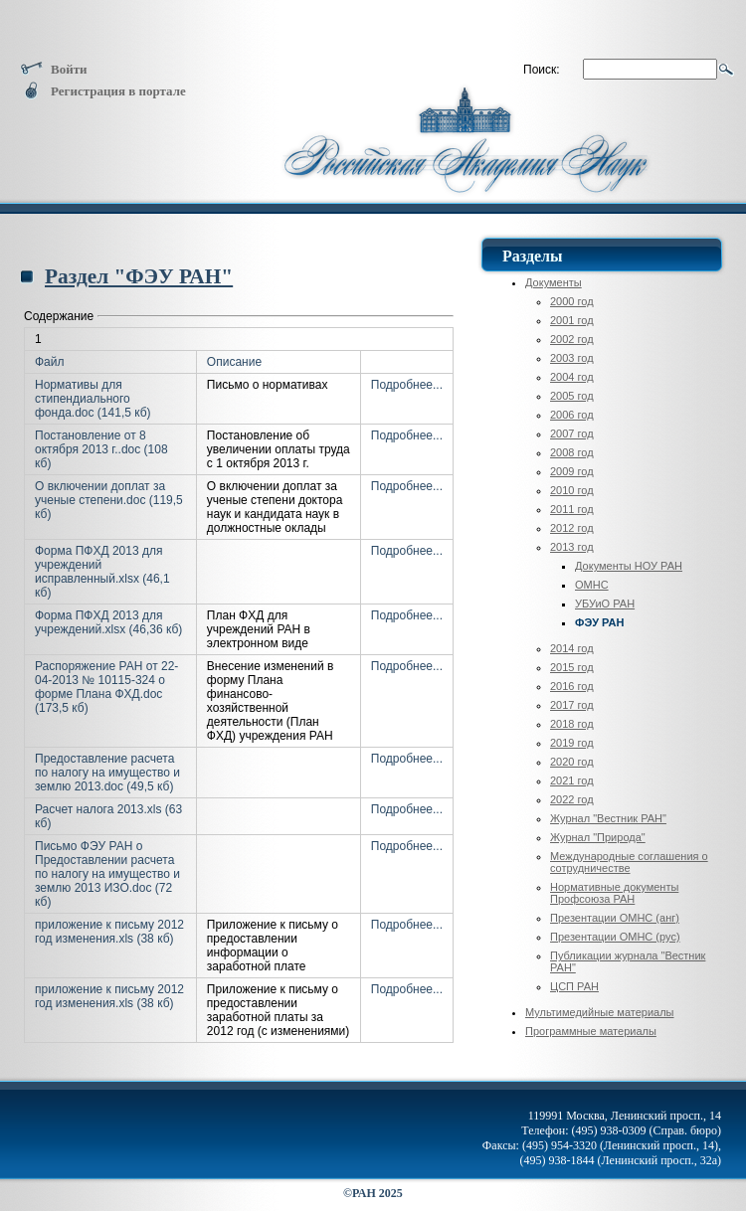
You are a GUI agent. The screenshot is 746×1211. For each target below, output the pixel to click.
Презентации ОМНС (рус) (615, 937)
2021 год (572, 780)
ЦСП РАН (574, 986)
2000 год (572, 301)
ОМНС (592, 585)
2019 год (572, 743)
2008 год (572, 452)
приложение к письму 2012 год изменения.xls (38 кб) (109, 932)
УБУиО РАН (605, 603)
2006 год (572, 415)
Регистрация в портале (103, 91)
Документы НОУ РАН (628, 566)
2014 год (572, 648)
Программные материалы (590, 1031)
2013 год (572, 547)
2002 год (572, 339)
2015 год (572, 667)
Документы (553, 282)
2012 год (572, 528)
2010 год (572, 490)
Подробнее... (407, 385)
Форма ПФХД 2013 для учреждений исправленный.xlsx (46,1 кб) (102, 572)
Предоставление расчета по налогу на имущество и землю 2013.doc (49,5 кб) (107, 772)
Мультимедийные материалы (599, 1012)
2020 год (572, 762)
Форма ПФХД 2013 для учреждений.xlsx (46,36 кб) (108, 622)
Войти (54, 69)
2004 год (572, 377)
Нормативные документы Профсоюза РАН (614, 893)
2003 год (572, 358)
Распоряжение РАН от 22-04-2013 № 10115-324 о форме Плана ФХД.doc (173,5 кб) (106, 687)
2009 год (572, 471)
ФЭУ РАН (599, 622)
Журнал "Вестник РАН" (608, 818)
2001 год (572, 320)
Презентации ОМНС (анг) (614, 918)
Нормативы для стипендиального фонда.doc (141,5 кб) (93, 399)
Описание (234, 362)
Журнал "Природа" (598, 837)
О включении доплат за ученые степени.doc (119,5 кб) (109, 500)
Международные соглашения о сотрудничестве (629, 862)
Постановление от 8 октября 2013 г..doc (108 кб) (101, 449)
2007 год (572, 433)
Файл (50, 362)
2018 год (572, 724)
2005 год (572, 396)
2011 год (572, 509)
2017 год (572, 705)
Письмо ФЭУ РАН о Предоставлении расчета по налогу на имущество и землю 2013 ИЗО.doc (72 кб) (107, 874)
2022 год (572, 799)
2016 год (572, 686)
